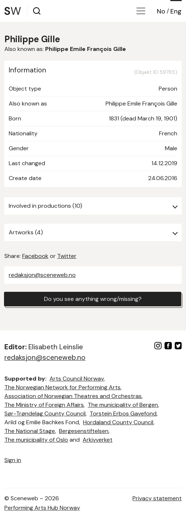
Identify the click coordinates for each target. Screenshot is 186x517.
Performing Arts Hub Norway (42, 508)
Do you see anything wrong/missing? (93, 299)
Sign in (12, 460)
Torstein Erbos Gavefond (123, 413)
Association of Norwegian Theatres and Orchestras (73, 396)
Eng (176, 11)
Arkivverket (97, 440)
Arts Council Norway (77, 378)
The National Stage (29, 431)
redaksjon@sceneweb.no (42, 275)
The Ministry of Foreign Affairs (44, 405)
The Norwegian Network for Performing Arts (62, 387)
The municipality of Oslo (36, 440)
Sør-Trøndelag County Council (45, 413)
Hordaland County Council (118, 422)
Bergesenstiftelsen (83, 431)
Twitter (66, 256)
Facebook (35, 256)
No (161, 11)
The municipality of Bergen (123, 405)
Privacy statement (157, 498)
